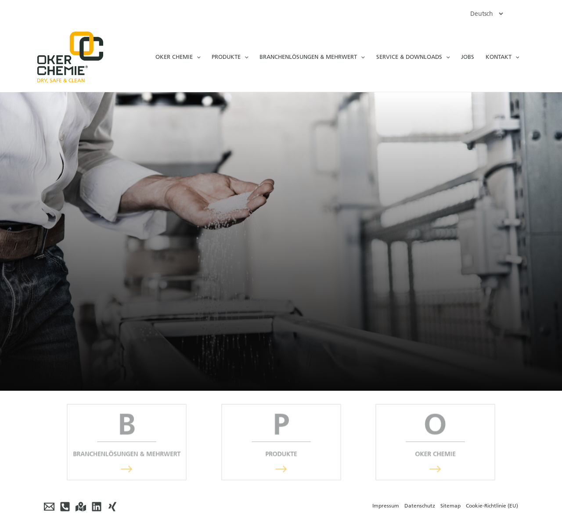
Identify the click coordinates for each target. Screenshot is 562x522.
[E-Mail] (49, 506)
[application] (197, 57)
